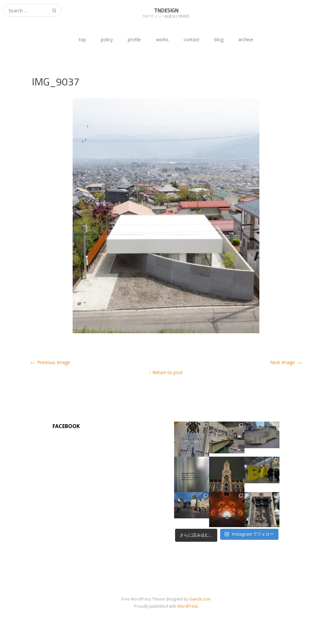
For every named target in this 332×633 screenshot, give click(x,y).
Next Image (286, 362)
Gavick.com (199, 599)
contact (191, 39)
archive (245, 39)
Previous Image (50, 362)
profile (134, 39)
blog (218, 39)
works (162, 39)
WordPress (187, 606)
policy (107, 39)
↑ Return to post (166, 372)
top (82, 39)
